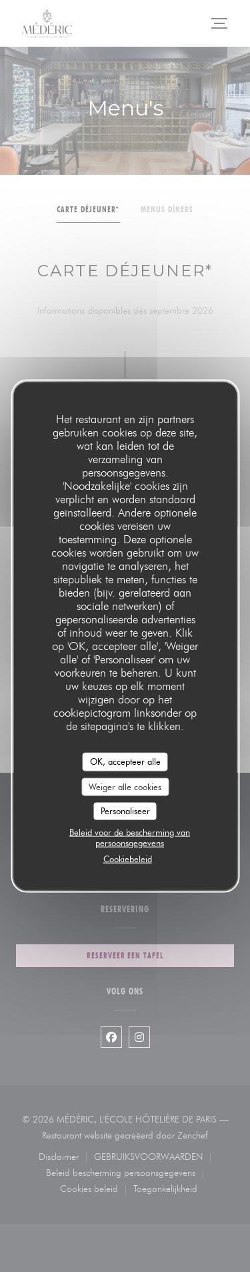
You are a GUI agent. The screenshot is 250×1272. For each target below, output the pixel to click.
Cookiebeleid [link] (127, 858)
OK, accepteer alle (125, 761)
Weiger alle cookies (125, 786)
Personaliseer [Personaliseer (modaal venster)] (125, 811)
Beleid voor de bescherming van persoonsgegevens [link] (129, 837)
